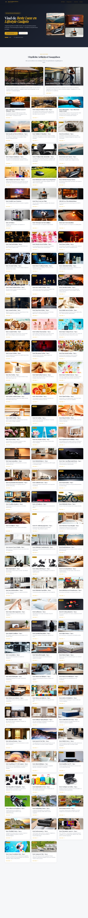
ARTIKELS (63, 1)
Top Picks (23, 33)
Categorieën (70, 1)
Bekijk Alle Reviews (11, 33)
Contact (81, 1)
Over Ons (76, 1)
